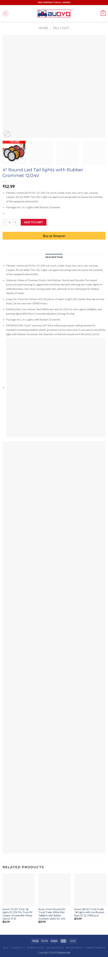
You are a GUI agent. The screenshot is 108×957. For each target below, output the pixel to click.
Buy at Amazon (54, 236)
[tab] (54, 257)
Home (43, 28)
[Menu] (5, 13)
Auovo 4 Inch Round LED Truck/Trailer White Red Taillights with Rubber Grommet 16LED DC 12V (51, 914)
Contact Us (18, 947)
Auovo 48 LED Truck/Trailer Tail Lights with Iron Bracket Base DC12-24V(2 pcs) (89, 912)
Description (54, 257)
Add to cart (33, 222)
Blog (6, 947)
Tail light (61, 28)
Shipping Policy (36, 947)
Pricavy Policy (74, 947)
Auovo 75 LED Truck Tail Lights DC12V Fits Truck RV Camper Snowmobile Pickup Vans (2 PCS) (17, 914)
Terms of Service (95, 947)
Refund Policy (55, 947)
